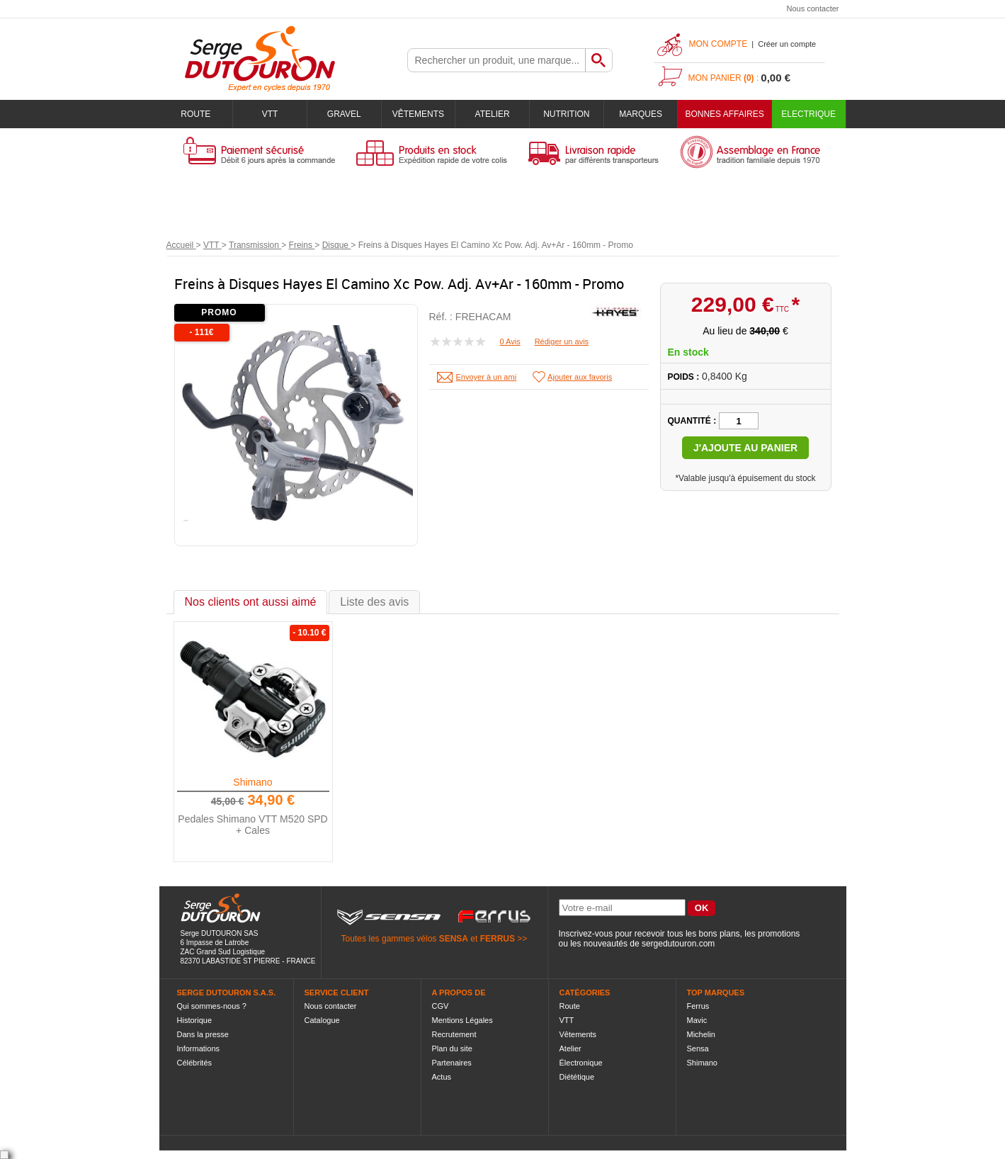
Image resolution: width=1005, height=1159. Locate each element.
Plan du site (452, 1048)
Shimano (252, 782)
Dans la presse (203, 1034)
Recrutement (454, 1034)
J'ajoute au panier (745, 447)
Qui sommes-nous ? (211, 1006)
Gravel (344, 114)
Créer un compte (787, 44)
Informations (198, 1048)
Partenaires (452, 1062)
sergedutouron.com (678, 944)
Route (195, 114)
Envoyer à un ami (486, 377)
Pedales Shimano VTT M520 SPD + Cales (252, 824)
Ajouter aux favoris (579, 377)
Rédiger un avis (562, 341)
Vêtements (418, 114)
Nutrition (566, 114)
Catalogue (322, 1020)
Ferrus (698, 1006)
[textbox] (496, 60)
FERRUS (497, 939)
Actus (442, 1077)
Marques (640, 114)
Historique (194, 1020)
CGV (440, 1006)
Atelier (492, 114)
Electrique (808, 114)
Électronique (581, 1062)
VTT (270, 114)
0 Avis (510, 341)
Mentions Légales (462, 1020)
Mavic (697, 1020)
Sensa (698, 1048)
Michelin (701, 1034)
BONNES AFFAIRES (724, 114)
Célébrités (194, 1062)
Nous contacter (813, 8)
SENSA (453, 939)
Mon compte (718, 44)
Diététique (577, 1077)
